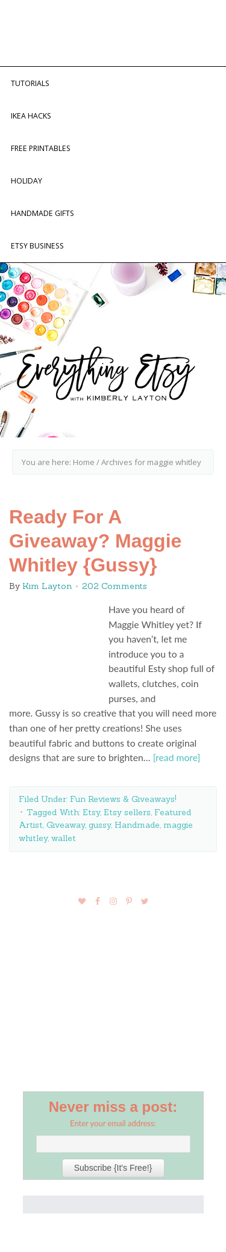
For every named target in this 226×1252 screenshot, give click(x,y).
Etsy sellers (127, 812)
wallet (63, 838)
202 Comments (114, 586)
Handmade (137, 824)
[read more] (177, 757)
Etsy (91, 812)
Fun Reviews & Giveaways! (123, 799)
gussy (100, 824)
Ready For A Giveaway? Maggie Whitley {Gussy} (95, 541)
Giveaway (65, 824)
